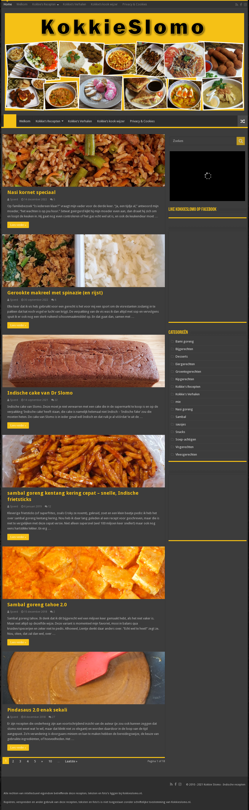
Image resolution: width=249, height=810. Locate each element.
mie (178, 402)
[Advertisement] (207, 276)
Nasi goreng (184, 409)
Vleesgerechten (186, 454)
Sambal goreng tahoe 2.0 (37, 605)
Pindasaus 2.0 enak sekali (37, 710)
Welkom (22, 4)
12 (49, 506)
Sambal (181, 417)
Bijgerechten (184, 349)
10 (50, 761)
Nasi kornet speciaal (31, 192)
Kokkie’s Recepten (44, 4)
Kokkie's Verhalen (188, 394)
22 (56, 400)
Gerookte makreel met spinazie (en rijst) (55, 293)
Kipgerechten (185, 379)
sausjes (181, 424)
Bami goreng (185, 341)
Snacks (180, 432)
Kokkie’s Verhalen (74, 4)
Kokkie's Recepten (188, 386)
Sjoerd (14, 199)
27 (53, 717)
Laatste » (71, 761)
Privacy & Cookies (135, 4)
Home (8, 4)
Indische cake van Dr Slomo (40, 393)
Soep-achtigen (186, 439)
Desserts (182, 356)
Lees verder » (18, 225)
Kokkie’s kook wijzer (104, 4)
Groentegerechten (188, 371)
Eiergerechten (185, 364)
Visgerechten (185, 447)
